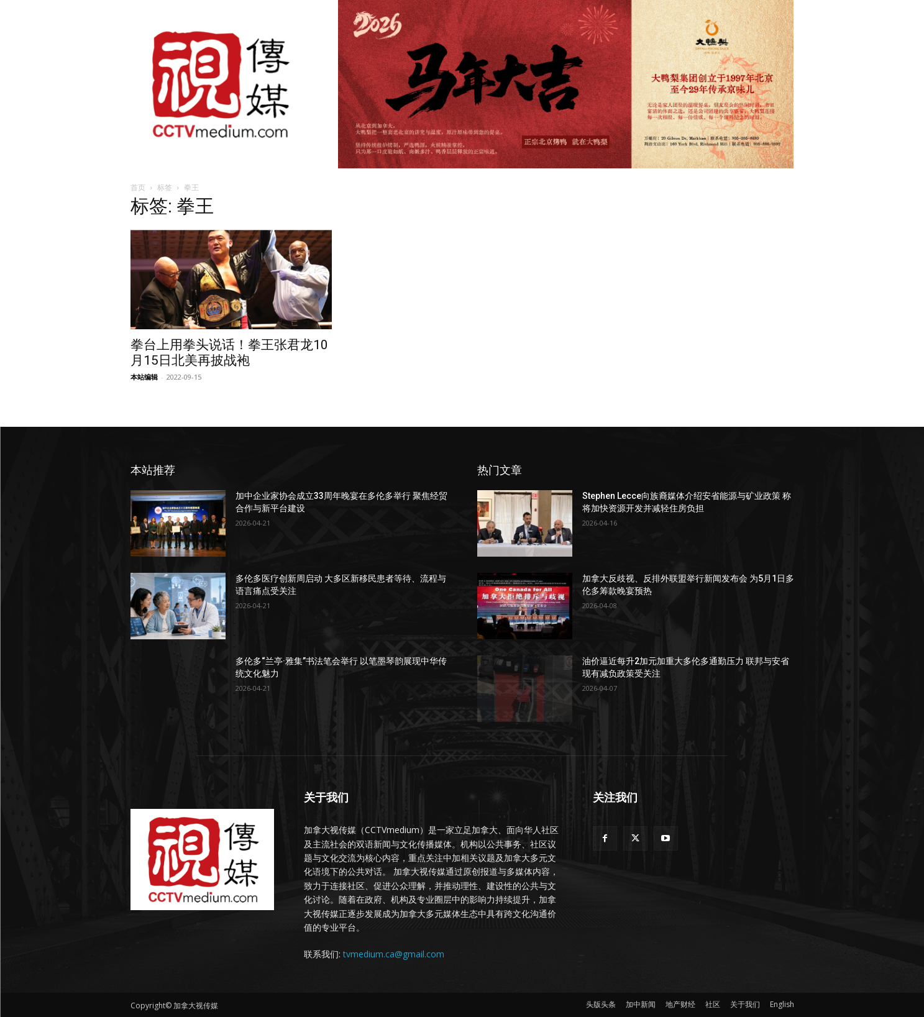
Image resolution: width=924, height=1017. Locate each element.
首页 (137, 187)
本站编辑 (144, 376)
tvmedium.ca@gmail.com (393, 954)
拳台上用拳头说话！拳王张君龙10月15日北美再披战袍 (229, 352)
